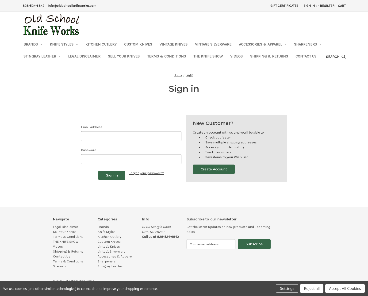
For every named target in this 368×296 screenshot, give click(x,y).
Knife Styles (64, 44)
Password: (89, 150)
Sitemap (59, 266)
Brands (32, 44)
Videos (236, 56)
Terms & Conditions (166, 56)
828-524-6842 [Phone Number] (33, 6)
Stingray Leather (42, 56)
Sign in (309, 6)
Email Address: (92, 127)
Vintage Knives (174, 44)
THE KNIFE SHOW (208, 56)
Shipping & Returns (269, 56)
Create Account (214, 169)
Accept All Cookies (345, 288)
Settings (287, 288)
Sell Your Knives (124, 56)
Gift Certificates (284, 6)
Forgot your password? (146, 173)
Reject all (312, 288)
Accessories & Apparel (263, 44)
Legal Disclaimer (84, 56)
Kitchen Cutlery (101, 44)
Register (327, 6)
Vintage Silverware (213, 44)
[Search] (335, 57)
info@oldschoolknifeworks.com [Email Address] (72, 6)
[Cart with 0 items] (341, 6)
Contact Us (305, 56)
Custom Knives (138, 44)
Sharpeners (307, 44)
